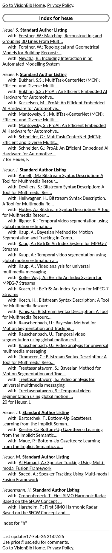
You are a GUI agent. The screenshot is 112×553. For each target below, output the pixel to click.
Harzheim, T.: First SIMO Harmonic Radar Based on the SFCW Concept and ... (50, 509)
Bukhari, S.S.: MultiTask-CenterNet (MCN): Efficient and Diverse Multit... (51, 83)
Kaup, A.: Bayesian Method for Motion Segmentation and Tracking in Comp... (47, 235)
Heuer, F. (10, 74)
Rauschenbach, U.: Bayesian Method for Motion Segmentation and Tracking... (49, 325)
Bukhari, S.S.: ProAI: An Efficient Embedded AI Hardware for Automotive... (54, 94)
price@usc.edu (25, 542)
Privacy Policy (60, 5)
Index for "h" (14, 523)
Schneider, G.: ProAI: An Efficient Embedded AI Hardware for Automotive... (55, 151)
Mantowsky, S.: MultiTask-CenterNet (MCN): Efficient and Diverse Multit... (53, 117)
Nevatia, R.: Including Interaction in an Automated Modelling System (47, 61)
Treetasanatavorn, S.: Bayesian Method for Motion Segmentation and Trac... (51, 371)
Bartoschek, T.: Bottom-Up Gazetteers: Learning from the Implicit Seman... (47, 421)
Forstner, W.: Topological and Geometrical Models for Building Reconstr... (50, 49)
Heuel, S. (10, 30)
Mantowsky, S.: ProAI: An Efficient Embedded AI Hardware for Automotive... (54, 128)
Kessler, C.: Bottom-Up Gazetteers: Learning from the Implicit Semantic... (52, 432)
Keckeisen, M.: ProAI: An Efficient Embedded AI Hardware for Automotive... (53, 105)
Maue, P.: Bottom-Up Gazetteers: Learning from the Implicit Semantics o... (51, 443)
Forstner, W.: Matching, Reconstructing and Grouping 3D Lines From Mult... (52, 38)
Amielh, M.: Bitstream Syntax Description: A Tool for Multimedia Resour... (52, 178)
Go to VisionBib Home (23, 5)
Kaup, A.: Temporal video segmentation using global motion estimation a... (54, 257)
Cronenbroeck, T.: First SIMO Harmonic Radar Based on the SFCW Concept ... (54, 498)
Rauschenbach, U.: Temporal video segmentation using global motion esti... (43, 337)
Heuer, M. (11, 457)
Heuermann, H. (17, 490)
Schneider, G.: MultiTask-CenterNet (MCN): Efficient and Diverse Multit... (52, 139)
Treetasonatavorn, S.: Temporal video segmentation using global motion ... (46, 393)
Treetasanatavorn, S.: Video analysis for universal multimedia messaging (48, 382)
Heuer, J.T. (12, 412)
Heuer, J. (10, 170)
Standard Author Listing (43, 30)
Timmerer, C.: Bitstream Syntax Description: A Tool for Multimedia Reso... (54, 359)
